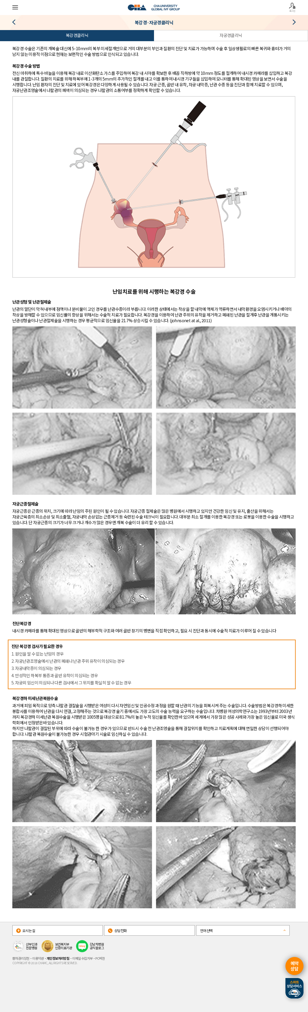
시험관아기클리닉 (292, 23)
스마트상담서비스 (294, 988)
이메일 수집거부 (82, 958)
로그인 (292, 7)
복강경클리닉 (77, 35)
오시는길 (25, 930)
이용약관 (38, 958)
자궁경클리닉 (231, 35)
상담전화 (117, 930)
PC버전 (100, 958)
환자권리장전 (20, 958)
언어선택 (206, 930)
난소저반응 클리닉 (16, 23)
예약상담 (295, 966)
